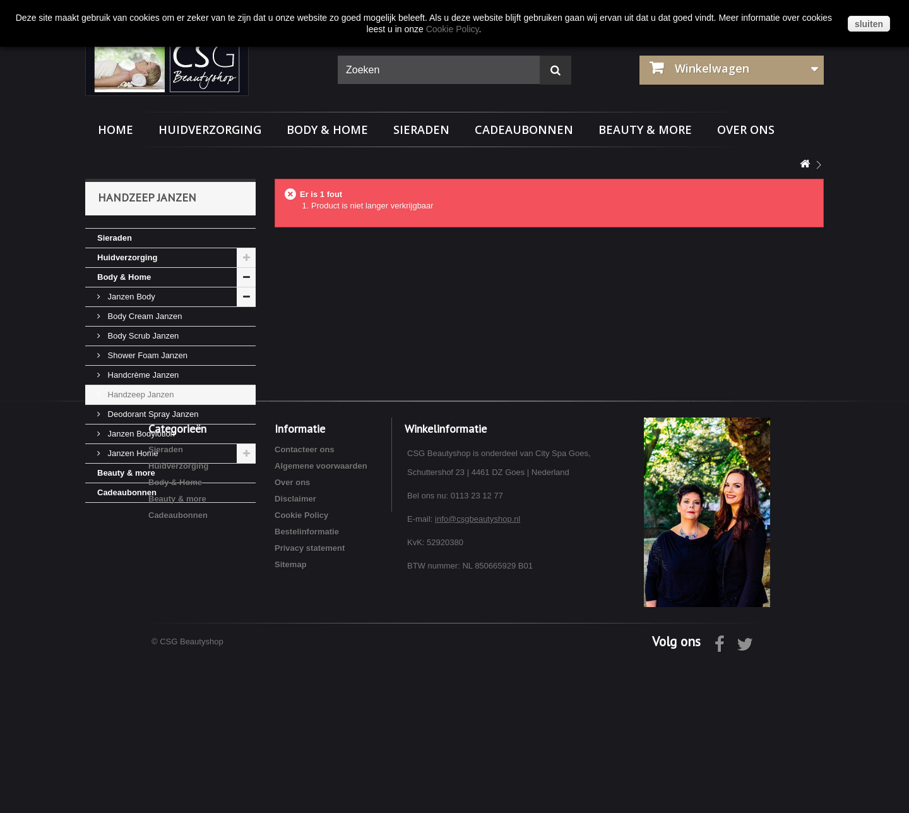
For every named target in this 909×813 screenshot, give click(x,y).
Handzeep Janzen (139, 394)
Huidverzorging (209, 129)
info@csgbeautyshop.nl (477, 671)
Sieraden (421, 129)
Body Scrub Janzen (142, 335)
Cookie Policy (301, 667)
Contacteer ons (305, 601)
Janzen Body (130, 296)
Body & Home (327, 129)
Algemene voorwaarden (321, 618)
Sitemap (291, 716)
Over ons (746, 129)
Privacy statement (310, 700)
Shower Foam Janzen (146, 355)
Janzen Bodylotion (140, 433)
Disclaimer (295, 651)
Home (115, 129)
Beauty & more (645, 129)
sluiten (869, 24)
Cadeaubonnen (524, 129)
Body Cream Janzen (143, 316)
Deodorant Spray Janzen (151, 414)
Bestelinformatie (307, 684)
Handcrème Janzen (142, 375)
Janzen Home (131, 453)
